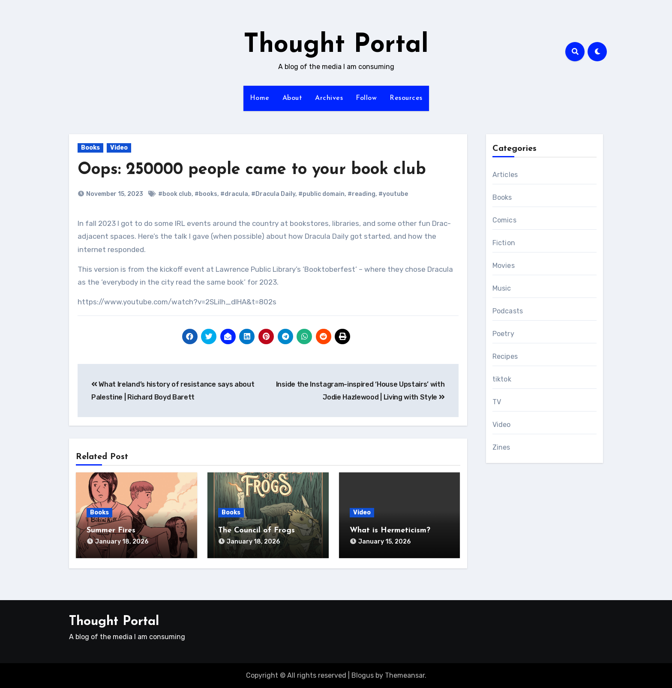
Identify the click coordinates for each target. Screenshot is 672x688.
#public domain (321, 194)
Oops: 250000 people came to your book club (252, 170)
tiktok (501, 379)
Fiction (503, 243)
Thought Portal (336, 45)
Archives (329, 98)
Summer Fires (111, 530)
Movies (503, 265)
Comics (504, 220)
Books (90, 147)
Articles (505, 175)
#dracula (234, 194)
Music (501, 288)
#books (206, 194)
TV (496, 402)
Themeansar (405, 675)
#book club (175, 194)
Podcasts (507, 311)
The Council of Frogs (256, 530)
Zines (501, 447)
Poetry (503, 334)
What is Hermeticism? (390, 530)
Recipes (505, 356)
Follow (366, 98)
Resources (406, 98)
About (292, 98)
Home (260, 98)
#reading (361, 194)
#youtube (393, 194)
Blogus (362, 675)
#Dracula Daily (273, 194)
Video (119, 147)
